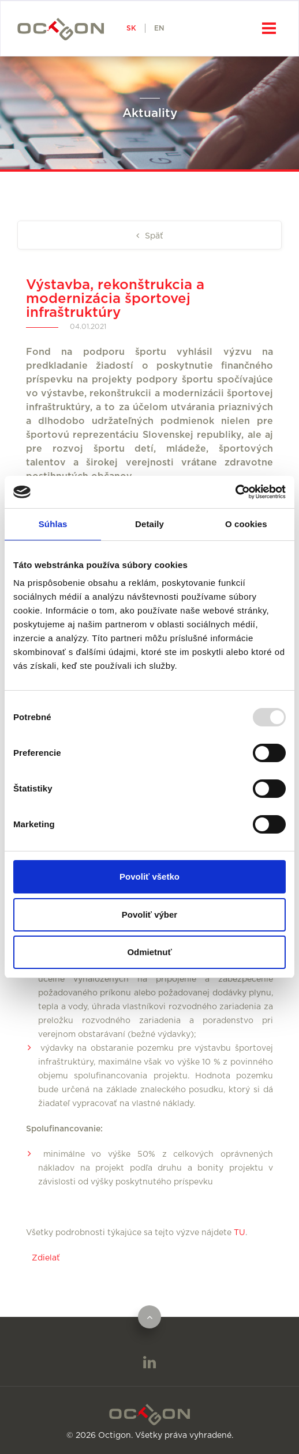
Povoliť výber (149, 914)
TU (239, 1233)
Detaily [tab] (149, 524)
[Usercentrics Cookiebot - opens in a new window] (235, 491)
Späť (153, 236)
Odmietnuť (149, 952)
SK (131, 28)
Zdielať (46, 1258)
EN (159, 28)
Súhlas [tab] (53, 524)
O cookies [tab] (246, 524)
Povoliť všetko (149, 876)
